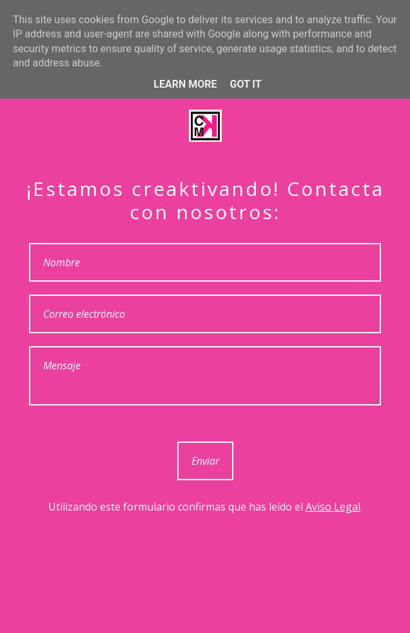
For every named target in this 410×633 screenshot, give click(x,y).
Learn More (185, 84)
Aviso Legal (333, 507)
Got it (245, 84)
